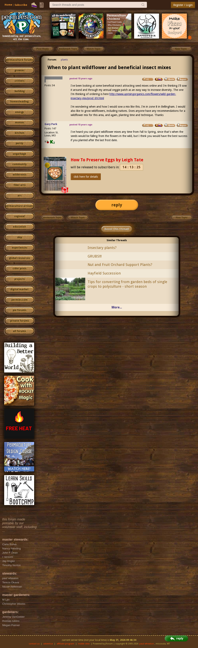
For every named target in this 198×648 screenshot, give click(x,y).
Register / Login (183, 5)
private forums (19, 320)
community (19, 164)
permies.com (19, 299)
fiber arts (20, 185)
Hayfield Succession (104, 273)
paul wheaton (146, 643)
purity (19, 143)
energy (19, 112)
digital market (19, 289)
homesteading (19, 101)
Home (8, 4)
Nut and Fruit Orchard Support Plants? (120, 265)
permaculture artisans (19, 206)
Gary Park (51, 124)
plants (64, 59)
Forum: (52, 59)
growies (19, 70)
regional (19, 216)
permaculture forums (19, 59)
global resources (19, 258)
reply (116, 204)
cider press (19, 268)
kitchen (19, 133)
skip (19, 237)
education (19, 226)
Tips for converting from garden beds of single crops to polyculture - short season (127, 284)
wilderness (19, 174)
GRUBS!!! (95, 256)
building (20, 91)
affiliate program (65, 643)
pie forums (19, 310)
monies (19, 122)
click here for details (86, 176)
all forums (19, 331)
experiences (19, 247)
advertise (48, 643)
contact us (34, 643)
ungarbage (19, 154)
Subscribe (21, 4)
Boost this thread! (116, 229)
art (20, 195)
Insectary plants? (102, 248)
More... (117, 307)
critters (19, 80)
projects (19, 279)
